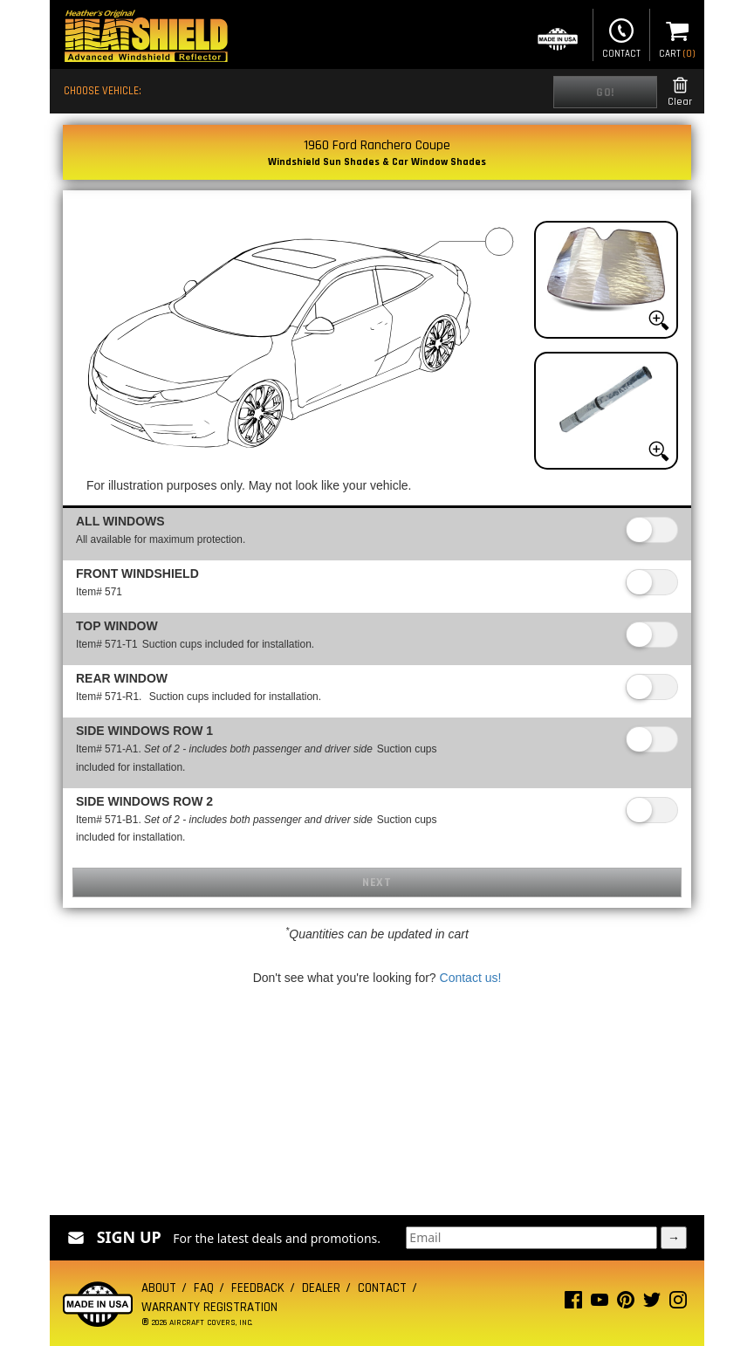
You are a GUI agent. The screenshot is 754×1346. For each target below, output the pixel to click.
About (158, 1288)
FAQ (204, 1288)
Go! (605, 92)
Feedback (257, 1288)
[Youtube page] (599, 1303)
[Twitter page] (652, 1303)
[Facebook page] (573, 1303)
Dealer (321, 1288)
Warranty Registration (209, 1307)
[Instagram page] (678, 1303)
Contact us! (471, 978)
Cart (677, 36)
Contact (621, 36)
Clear (680, 92)
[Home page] (146, 38)
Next (376, 882)
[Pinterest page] (625, 1303)
